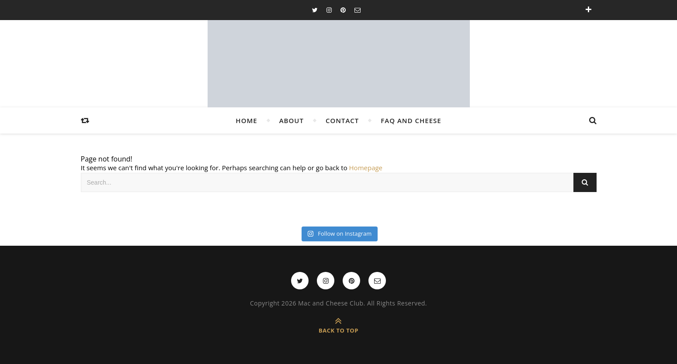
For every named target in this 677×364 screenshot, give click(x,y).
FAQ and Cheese (411, 120)
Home (246, 120)
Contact (342, 120)
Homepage (365, 167)
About (291, 120)
